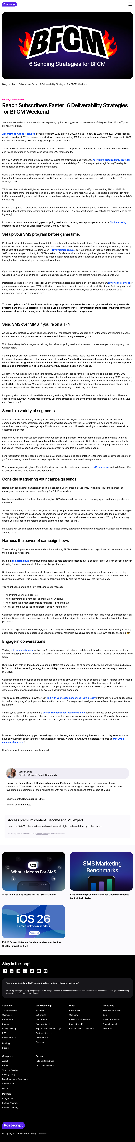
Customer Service (44, 1033)
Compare (73, 1015)
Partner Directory (10, 1107)
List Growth (41, 1015)
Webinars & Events (111, 1019)
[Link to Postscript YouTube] (38, 971)
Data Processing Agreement (15, 1079)
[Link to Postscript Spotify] (45, 971)
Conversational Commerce (81, 1028)
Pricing (5, 1048)
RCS (4, 1033)
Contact (6, 1088)
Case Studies (75, 1010)
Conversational (42, 1024)
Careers (5, 1065)
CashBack (7, 1015)
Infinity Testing (9, 1028)
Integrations (7, 1098)
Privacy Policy (42, 834)
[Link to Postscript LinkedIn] (25, 971)
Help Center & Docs (45, 1061)
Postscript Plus (9, 1037)
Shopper (6, 1024)
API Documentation (45, 1065)
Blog (4, 84)
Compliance (41, 1019)
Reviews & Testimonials (80, 1019)
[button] (130, 4)
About (5, 1061)
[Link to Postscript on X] (31, 971)
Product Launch (110, 1024)
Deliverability (42, 1037)
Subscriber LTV (76, 1024)
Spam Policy (8, 1083)
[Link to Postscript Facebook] (11, 971)
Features (40, 1042)
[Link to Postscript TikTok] (4, 971)
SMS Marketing (9, 1010)
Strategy (40, 1010)
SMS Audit (108, 1028)
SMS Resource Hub (112, 1010)
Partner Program (10, 1103)
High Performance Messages (49, 1028)
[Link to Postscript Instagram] (18, 971)
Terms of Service (10, 1070)
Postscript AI (8, 1019)
